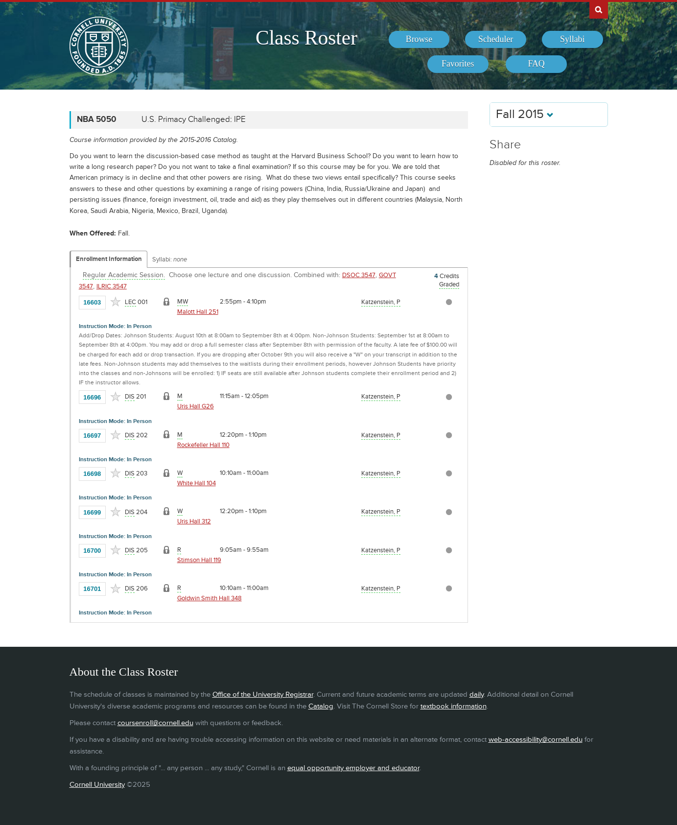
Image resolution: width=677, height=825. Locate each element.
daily (476, 694)
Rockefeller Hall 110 (203, 445)
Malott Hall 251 (197, 312)
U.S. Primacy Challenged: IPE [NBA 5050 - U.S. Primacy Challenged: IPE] (193, 119)
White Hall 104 (196, 483)
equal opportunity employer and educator (353, 768)
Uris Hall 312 (194, 521)
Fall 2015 (525, 114)
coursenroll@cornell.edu (155, 723)
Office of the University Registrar (262, 694)
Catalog (320, 706)
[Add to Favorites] (115, 301)
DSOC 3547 (358, 275)
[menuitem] (419, 39)
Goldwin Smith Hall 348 (209, 598)
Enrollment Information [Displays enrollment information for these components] (109, 259)
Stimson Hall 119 (199, 560)
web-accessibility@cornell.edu (536, 739)
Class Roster (306, 37)
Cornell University (97, 784)
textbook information (453, 706)
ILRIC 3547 (111, 286)
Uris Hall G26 (195, 406)
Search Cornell (598, 9)
